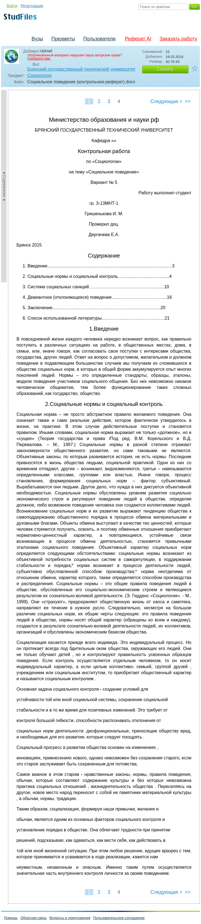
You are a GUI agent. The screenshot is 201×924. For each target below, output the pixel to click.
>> (188, 101)
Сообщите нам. (39, 58)
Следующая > (166, 101)
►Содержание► (4, 186)
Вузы (37, 39)
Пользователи (99, 39)
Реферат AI (138, 39)
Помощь (11, 918)
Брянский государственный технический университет (81, 69)
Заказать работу (178, 39)
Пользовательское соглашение (119, 918)
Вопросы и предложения (69, 918)
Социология (39, 75)
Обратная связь (33, 918)
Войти (12, 6)
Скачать (165, 69)
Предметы (63, 39)
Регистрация (32, 6)
